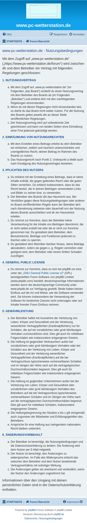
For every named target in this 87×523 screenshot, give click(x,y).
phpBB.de (59, 514)
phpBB (31, 510)
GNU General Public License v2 (43, 273)
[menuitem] (7, 34)
